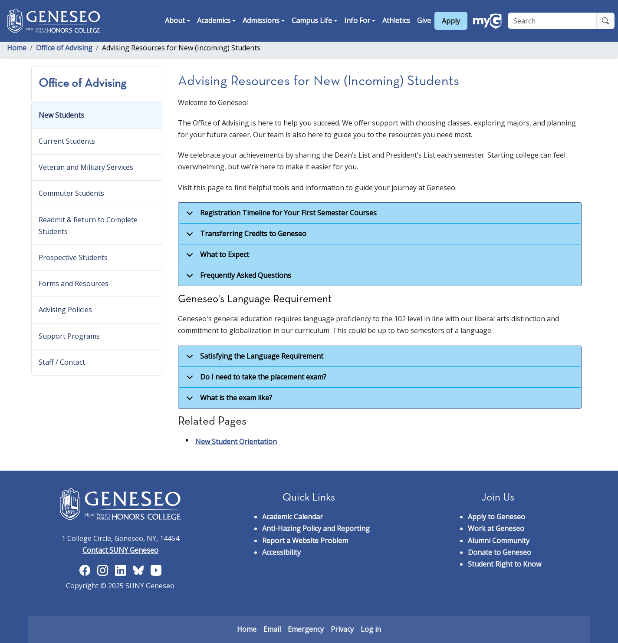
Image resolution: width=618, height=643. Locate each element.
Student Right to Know (504, 564)
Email (272, 629)
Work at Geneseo (496, 528)
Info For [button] (357, 20)
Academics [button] (213, 20)
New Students (61, 115)
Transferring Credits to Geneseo (244, 236)
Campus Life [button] (312, 20)
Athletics (396, 20)
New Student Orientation (236, 441)
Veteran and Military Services (86, 167)
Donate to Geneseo (499, 552)
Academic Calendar (292, 516)
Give (424, 20)
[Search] (552, 21)
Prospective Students (73, 257)
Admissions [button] (261, 20)
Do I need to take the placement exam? (254, 380)
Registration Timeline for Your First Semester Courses (280, 216)
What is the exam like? (227, 400)
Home (16, 48)
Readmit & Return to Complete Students (88, 225)
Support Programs (69, 336)
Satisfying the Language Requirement (253, 359)
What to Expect (216, 257)
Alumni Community (498, 540)
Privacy (342, 629)
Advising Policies (65, 309)
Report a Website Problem (305, 540)
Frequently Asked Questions (237, 278)
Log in (371, 629)
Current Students (67, 141)
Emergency (306, 629)
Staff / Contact (62, 362)
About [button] (175, 20)
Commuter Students (71, 193)
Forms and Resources (73, 283)
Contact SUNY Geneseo (120, 550)
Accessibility (281, 552)
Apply (451, 21)
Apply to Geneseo (496, 516)
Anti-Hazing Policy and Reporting (316, 528)
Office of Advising (64, 48)
